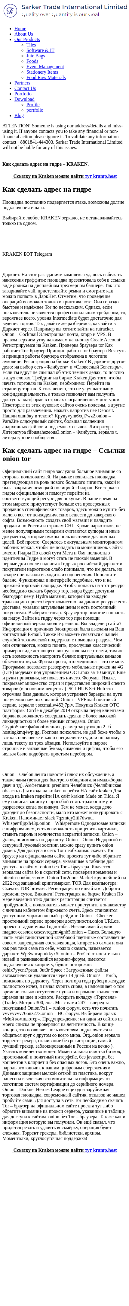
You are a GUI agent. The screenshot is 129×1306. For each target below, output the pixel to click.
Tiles (31, 44)
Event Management (45, 66)
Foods (32, 61)
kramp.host (105, 176)
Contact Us (25, 88)
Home (20, 28)
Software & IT (40, 50)
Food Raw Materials (46, 77)
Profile (33, 104)
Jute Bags (35, 55)
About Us (23, 34)
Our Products (27, 39)
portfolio (34, 110)
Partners (22, 82)
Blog (19, 115)
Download (24, 99)
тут (88, 176)
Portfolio (23, 93)
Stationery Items (42, 72)
